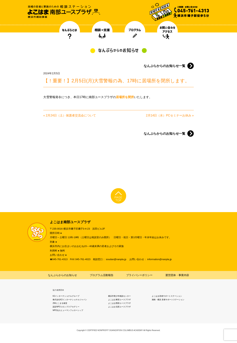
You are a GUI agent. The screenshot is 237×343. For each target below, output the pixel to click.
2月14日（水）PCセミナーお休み (168, 115)
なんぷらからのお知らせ (62, 275)
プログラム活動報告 (101, 275)
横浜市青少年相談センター (119, 296)
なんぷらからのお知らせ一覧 (164, 66)
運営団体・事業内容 (177, 275)
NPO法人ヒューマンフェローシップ (68, 310)
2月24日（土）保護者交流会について (71, 115)
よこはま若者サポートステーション (167, 296)
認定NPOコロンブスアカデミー (66, 307)
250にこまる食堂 (60, 303)
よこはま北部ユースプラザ (119, 307)
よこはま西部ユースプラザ (119, 303)
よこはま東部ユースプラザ (119, 300)
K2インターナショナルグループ (66, 296)
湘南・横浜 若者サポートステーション (168, 300)
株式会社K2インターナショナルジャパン (70, 300)
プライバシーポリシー (139, 275)
